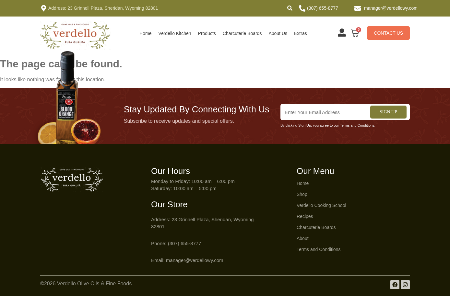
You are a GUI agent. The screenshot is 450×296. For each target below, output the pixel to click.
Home (145, 33)
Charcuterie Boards (242, 33)
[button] (289, 8)
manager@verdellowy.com (391, 8)
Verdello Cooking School (321, 205)
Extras (300, 33)
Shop (302, 194)
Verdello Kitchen (174, 33)
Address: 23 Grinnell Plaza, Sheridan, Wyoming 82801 (103, 8)
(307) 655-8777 (322, 8)
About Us (277, 33)
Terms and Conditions (318, 249)
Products (207, 33)
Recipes (305, 216)
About (303, 238)
